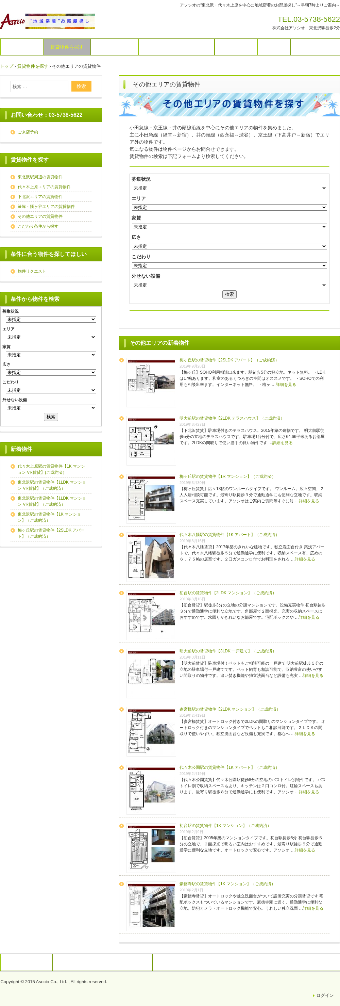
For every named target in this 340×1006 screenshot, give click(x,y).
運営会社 (307, 47)
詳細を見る (286, 384)
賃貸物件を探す (67, 47)
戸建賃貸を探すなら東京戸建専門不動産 (103, 962)
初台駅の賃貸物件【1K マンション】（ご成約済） (225, 825)
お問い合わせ (236, 47)
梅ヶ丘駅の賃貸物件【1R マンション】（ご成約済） (228, 476)
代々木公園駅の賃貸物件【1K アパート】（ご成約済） (229, 767)
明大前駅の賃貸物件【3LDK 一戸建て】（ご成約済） (228, 651)
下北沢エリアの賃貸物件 (40, 196)
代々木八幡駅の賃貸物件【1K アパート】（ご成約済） (229, 534)
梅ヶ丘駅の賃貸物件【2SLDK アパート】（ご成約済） (229, 360)
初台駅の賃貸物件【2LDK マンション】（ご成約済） (228, 592)
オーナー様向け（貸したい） (176, 47)
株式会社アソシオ (26, 962)
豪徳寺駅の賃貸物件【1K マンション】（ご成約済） (227, 883)
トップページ (21, 47)
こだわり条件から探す (38, 226)
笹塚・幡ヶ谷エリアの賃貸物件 (46, 206)
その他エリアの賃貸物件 (40, 216)
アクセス (274, 47)
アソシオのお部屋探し (47, 21)
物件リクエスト (114, 47)
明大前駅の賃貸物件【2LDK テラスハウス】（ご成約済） (232, 418)
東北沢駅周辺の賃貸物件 (40, 177)
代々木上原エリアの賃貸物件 (44, 186)
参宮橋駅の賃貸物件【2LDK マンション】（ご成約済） (230, 709)
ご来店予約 (28, 132)
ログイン (325, 995)
